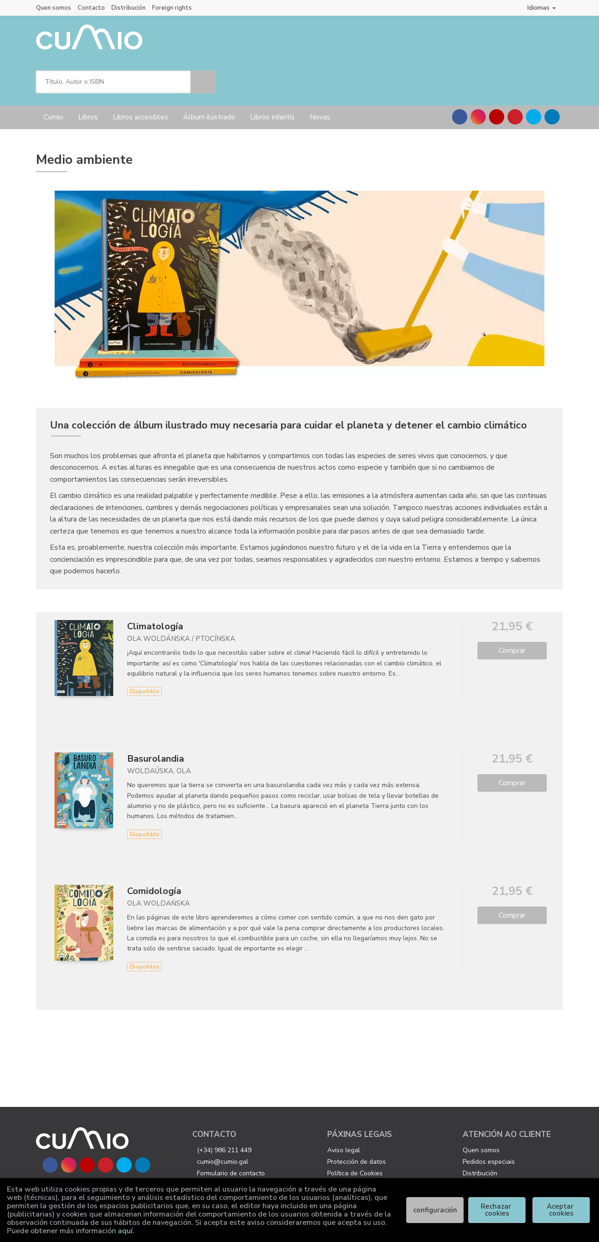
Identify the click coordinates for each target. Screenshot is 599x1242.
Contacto (91, 8)
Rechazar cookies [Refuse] (497, 1210)
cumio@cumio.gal (222, 1121)
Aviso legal (343, 1109)
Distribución (128, 8)
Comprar (512, 610)
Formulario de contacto (231, 1132)
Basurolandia (155, 718)
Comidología (154, 850)
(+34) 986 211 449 (224, 1109)
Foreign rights (172, 8)
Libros (88, 76)
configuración (435, 1210)
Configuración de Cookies (364, 1144)
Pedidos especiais (489, 1121)
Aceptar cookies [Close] (561, 1210)
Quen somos (53, 8)
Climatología (155, 585)
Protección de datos (356, 1121)
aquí (125, 1231)
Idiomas (541, 7)
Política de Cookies (355, 1132)
